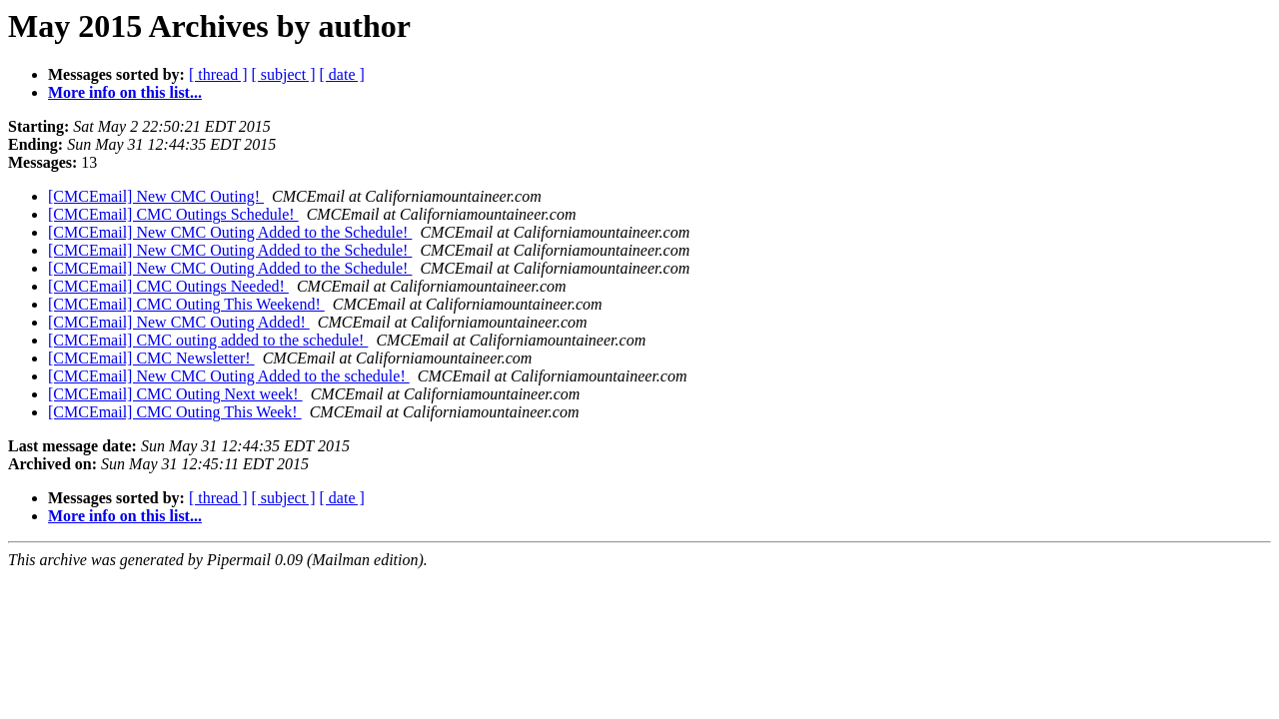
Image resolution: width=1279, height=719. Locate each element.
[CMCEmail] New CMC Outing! (156, 196)
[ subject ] (284, 74)
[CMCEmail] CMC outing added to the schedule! (208, 340)
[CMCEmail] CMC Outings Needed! (168, 286)
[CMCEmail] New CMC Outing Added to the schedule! (229, 375)
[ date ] (342, 74)
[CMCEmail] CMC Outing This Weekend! (186, 304)
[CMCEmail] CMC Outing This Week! (175, 411)
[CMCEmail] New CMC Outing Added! (179, 322)
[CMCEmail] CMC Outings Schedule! (173, 214)
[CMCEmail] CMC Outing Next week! (175, 393)
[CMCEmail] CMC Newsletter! (151, 358)
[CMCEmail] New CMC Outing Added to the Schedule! (230, 232)
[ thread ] (218, 74)
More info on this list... (125, 92)
